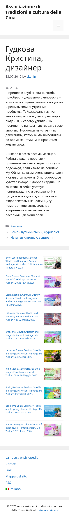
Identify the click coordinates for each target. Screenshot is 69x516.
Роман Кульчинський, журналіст (34, 232)
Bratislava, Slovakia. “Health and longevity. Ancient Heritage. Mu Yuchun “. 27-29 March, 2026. (22, 335)
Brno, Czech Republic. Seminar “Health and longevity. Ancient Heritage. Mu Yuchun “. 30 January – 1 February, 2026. (24, 262)
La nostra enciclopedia (22, 457)
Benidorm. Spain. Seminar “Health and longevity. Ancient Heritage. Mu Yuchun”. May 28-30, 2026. (24, 409)
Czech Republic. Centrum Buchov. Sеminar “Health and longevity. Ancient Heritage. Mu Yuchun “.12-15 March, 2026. (23, 299)
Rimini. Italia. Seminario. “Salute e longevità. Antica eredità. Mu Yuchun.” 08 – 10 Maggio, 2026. (23, 372)
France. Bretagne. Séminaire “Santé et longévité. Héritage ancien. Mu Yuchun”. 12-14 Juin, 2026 (24, 428)
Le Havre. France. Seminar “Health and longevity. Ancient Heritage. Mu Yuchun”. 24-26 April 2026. (24, 354)
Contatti (11, 464)
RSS (8, 482)
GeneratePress (48, 510)
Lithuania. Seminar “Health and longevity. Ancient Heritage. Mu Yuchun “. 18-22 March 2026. (22, 316)
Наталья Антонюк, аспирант (31, 237)
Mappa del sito (16, 476)
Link (9, 470)
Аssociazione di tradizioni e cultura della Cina (33, 12)
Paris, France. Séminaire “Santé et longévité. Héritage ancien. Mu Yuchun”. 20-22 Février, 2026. (23, 279)
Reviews (16, 226)
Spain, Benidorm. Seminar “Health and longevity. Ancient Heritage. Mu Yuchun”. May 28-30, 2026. (24, 391)
